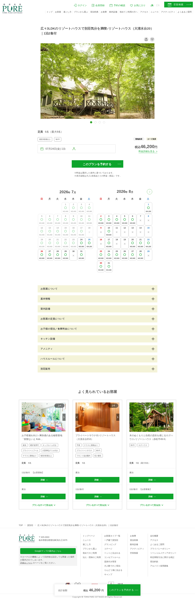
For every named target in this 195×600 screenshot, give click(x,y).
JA (151, 5)
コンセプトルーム (112, 557)
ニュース (155, 12)
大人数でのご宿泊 (112, 566)
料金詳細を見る (147, 151)
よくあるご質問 (185, 12)
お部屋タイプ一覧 (112, 536)
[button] (91, 122)
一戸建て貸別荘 (111, 540)
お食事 (104, 12)
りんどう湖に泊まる (113, 570)
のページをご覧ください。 (38, 563)
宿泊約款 (154, 561)
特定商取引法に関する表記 (162, 557)
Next (64, 417)
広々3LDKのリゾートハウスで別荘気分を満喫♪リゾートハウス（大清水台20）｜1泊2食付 (78, 525)
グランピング (110, 544)
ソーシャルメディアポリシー (163, 553)
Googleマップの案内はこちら (48, 551)
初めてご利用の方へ (129, 12)
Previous (23, 417)
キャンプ (108, 574)
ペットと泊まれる (112, 553)
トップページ (89, 536)
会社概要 (154, 536)
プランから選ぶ (81, 12)
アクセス (144, 12)
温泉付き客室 (110, 561)
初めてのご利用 (90, 553)
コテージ (108, 549)
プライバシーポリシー (160, 549)
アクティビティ (168, 12)
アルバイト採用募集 (159, 566)
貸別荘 (30, 525)
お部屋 (58, 12)
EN (158, 5)
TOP (21, 525)
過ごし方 (67, 12)
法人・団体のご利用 (92, 557)
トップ (50, 12)
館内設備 (113, 12)
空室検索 (134, 553)
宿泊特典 (94, 12)
